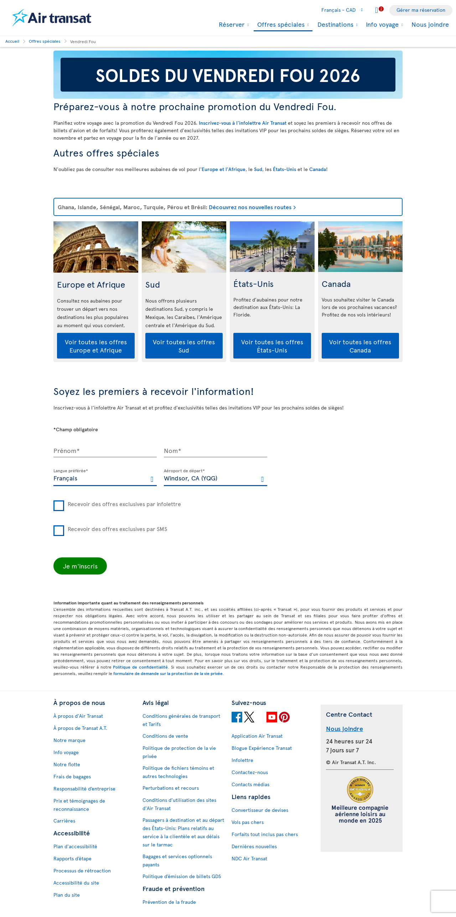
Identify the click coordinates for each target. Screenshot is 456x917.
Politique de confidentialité (140, 667)
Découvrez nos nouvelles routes (250, 207)
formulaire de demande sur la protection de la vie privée (168, 673)
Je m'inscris (80, 565)
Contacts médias (250, 784)
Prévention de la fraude (169, 901)
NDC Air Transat (249, 858)
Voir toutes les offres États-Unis (272, 345)
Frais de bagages (72, 776)
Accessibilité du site (76, 882)
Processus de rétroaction (82, 870)
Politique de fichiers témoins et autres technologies (178, 771)
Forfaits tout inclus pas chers (265, 834)
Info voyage (381, 24)
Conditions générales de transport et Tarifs (181, 719)
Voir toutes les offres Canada (360, 345)
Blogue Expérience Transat (262, 748)
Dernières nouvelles (254, 846)
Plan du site (66, 894)
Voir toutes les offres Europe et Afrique (96, 345)
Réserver (230, 24)
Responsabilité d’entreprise (84, 788)
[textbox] (105, 477)
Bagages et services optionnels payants (177, 860)
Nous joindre (430, 24)
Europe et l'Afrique (223, 169)
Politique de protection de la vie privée (179, 752)
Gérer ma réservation (421, 9)
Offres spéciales (280, 24)
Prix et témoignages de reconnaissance (79, 804)
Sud (258, 169)
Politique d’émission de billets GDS (181, 876)
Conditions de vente (165, 735)
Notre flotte (66, 764)
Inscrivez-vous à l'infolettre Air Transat (242, 122)
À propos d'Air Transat (78, 715)
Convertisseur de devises (260, 810)
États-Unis (284, 169)
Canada (317, 169)
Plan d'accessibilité (75, 846)
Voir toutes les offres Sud (184, 345)
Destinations (334, 24)
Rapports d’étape (72, 858)
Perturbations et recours (170, 787)
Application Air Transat (257, 735)
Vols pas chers (248, 822)
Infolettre (242, 760)
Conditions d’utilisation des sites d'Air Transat (179, 804)
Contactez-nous (250, 772)
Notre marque (69, 740)
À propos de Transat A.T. (80, 728)
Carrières (64, 820)
